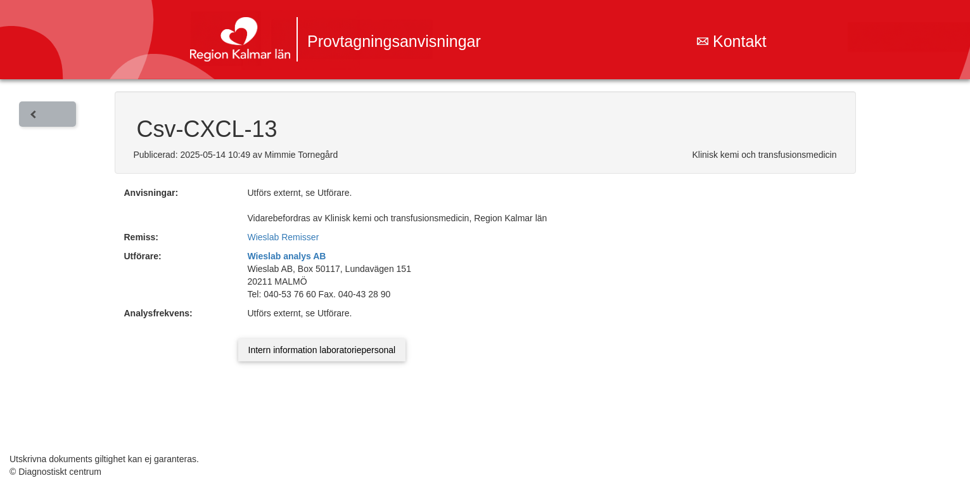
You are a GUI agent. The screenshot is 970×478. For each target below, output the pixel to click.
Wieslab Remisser (283, 237)
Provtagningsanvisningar (394, 41)
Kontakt (732, 41)
